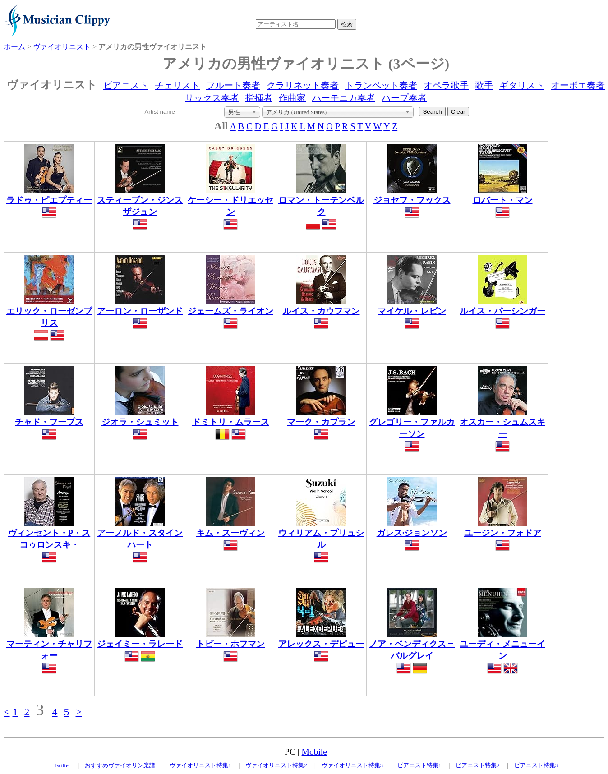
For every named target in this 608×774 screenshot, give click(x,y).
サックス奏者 (212, 98)
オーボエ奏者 (578, 85)
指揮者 (258, 98)
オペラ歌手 (446, 85)
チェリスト (177, 85)
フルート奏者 (233, 85)
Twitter (62, 765)
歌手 (484, 85)
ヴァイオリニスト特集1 (200, 765)
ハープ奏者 (404, 98)
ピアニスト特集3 (536, 765)
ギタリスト (521, 85)
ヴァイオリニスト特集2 (276, 765)
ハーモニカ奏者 (343, 98)
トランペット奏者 (381, 85)
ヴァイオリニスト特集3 (352, 765)
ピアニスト (125, 85)
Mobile (314, 751)
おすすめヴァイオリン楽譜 (120, 765)
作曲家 (292, 98)
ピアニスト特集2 (478, 765)
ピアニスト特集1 (419, 765)
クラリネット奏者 (303, 85)
